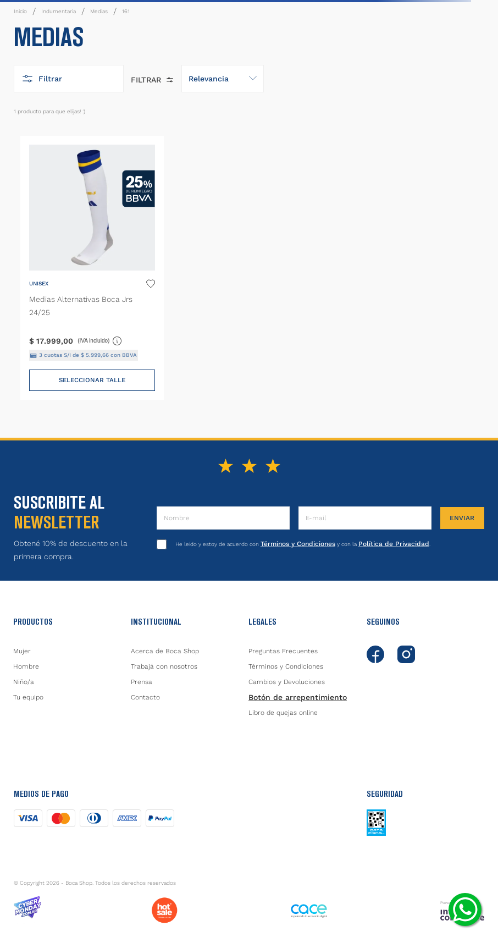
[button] (69, 78)
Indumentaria (58, 11)
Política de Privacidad (393, 544)
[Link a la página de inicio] (20, 11)
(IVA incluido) (100, 340)
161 (126, 11)
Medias (99, 11)
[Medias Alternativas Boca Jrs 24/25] (92, 268)
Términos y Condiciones (298, 544)
